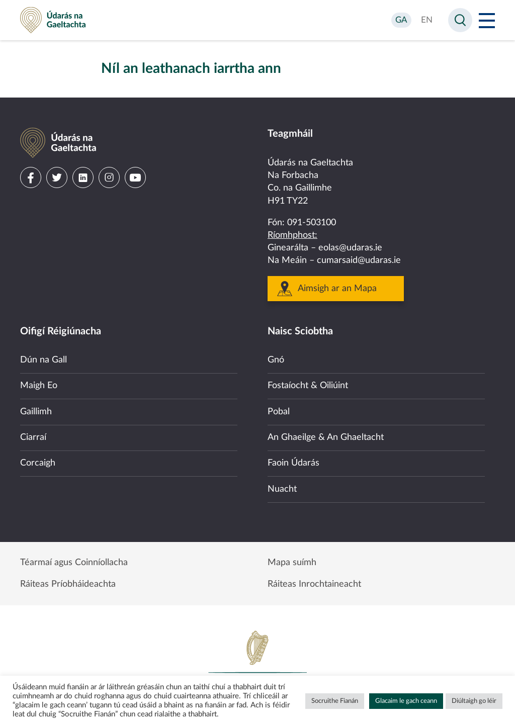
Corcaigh (37, 463)
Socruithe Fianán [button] (334, 701)
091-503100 (311, 222)
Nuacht (282, 489)
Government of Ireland (257, 663)
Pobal (279, 411)
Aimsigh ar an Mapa (337, 288)
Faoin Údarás (293, 463)
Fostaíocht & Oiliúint (308, 385)
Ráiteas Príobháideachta (68, 584)
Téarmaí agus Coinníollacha (74, 562)
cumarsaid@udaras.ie (359, 260)
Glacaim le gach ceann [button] (406, 701)
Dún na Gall (43, 360)
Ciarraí (33, 437)
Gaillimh (36, 411)
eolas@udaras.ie (350, 247)
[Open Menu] (487, 20)
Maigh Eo (38, 385)
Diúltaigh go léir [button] (474, 701)
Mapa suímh (292, 562)
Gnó (276, 360)
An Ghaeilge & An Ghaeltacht (326, 437)
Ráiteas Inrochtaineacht (314, 584)
